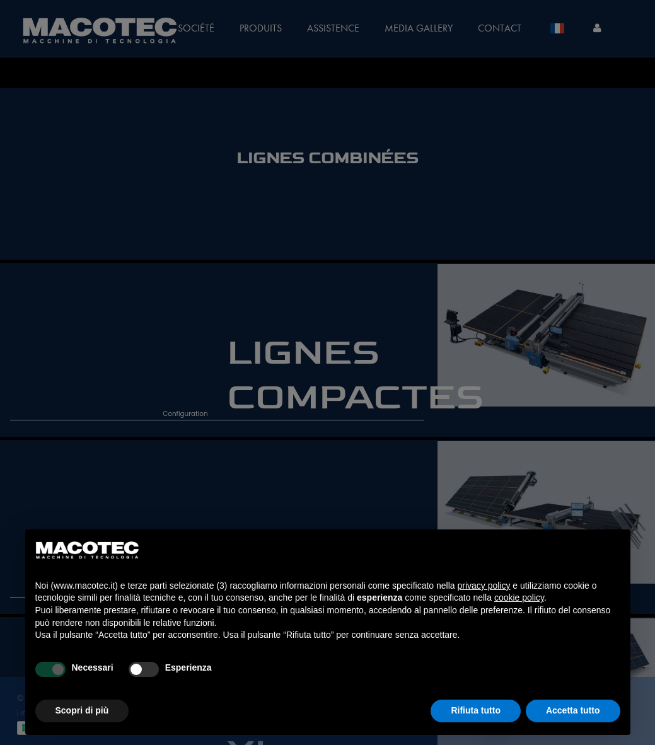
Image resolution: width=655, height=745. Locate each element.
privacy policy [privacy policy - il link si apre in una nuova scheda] (483, 585)
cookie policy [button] (519, 597)
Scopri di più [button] (82, 710)
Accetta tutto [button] (573, 710)
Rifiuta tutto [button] (476, 710)
